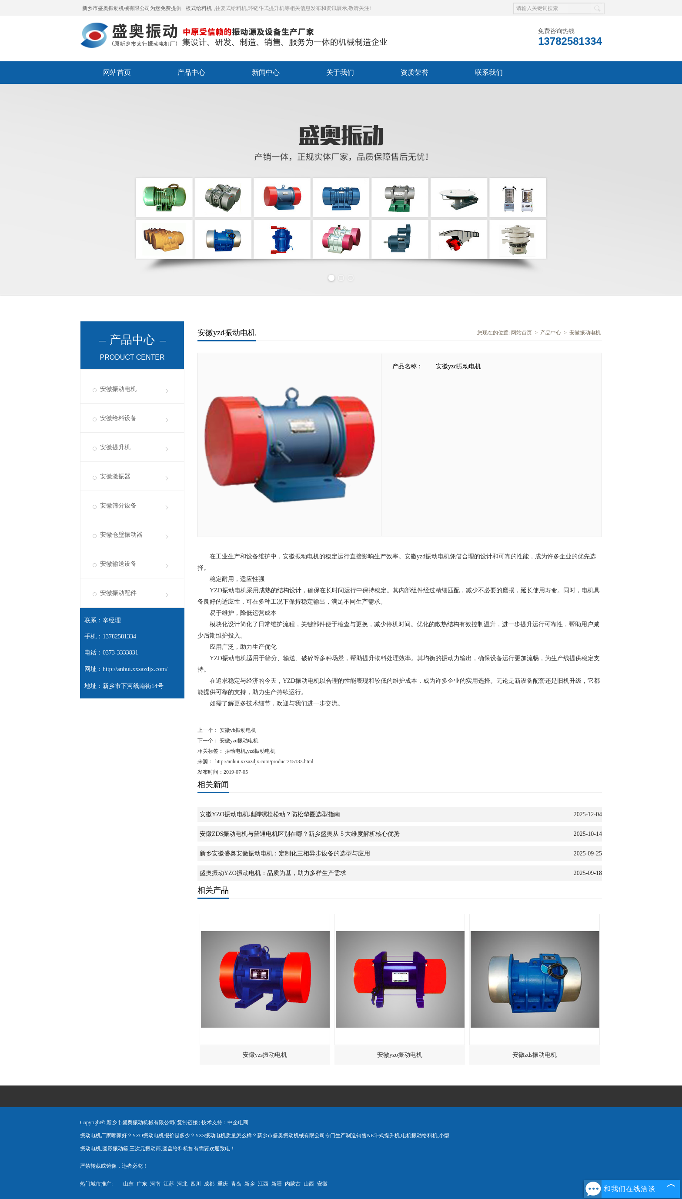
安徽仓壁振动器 (121, 534)
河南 (155, 1184)
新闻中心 (266, 72)
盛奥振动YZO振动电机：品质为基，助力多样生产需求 (273, 873)
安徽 (322, 1184)
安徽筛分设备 (118, 505)
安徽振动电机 (118, 389)
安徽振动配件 (118, 593)
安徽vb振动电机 (237, 730)
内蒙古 (293, 1184)
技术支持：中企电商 (224, 1122)
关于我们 (340, 72)
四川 (196, 1184)
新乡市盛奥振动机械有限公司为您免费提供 (131, 8)
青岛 (236, 1184)
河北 (182, 1184)
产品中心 (191, 72)
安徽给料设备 (118, 418)
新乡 (249, 1184)
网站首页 (117, 72)
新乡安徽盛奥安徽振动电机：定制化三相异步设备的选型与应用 (285, 853)
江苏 (169, 1184)
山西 (309, 1184)
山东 (128, 1184)
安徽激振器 (115, 476)
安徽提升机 (115, 447)
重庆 (222, 1184)
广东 (142, 1184)
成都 (209, 1184)
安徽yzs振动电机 (265, 1055)
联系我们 (489, 72)
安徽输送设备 (118, 564)
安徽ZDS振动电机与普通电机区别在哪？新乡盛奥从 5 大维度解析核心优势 (300, 834)
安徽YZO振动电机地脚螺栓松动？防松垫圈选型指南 (270, 814)
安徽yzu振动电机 (238, 741)
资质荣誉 (414, 72)
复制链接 (187, 1122)
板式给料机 (199, 8)
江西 (263, 1184)
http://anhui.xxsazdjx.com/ (135, 669)
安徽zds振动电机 (534, 1055)
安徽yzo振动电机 (399, 1055)
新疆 (276, 1184)
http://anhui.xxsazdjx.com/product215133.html (264, 761)
